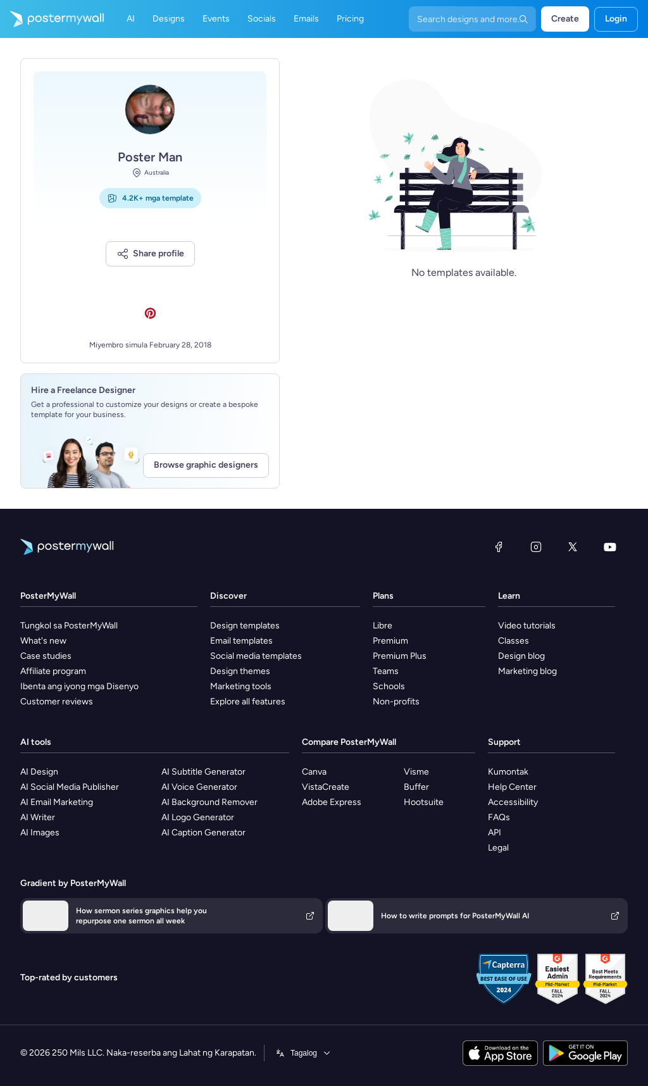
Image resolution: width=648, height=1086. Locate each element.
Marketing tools (240, 686)
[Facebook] (498, 546)
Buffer (416, 787)
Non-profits (396, 701)
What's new (43, 640)
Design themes (240, 671)
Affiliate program (53, 671)
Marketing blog (527, 671)
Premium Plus (400, 656)
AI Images (39, 832)
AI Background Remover (209, 802)
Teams (386, 671)
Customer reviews (56, 701)
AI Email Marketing (56, 802)
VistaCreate (325, 787)
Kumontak (508, 771)
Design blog (521, 656)
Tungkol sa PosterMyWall (69, 625)
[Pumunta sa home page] (52, 19)
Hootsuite (424, 802)
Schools (389, 686)
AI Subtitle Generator (203, 771)
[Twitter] (572, 546)
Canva (314, 771)
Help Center (512, 787)
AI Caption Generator (203, 832)
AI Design (39, 771)
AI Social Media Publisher (69, 787)
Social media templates (256, 656)
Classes (513, 640)
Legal (498, 847)
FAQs (499, 817)
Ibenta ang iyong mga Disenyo (79, 686)
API (494, 832)
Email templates (241, 640)
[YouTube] (610, 546)
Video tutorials (527, 625)
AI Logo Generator (197, 817)
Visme (416, 771)
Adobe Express (331, 802)
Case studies (46, 656)
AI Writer (37, 817)
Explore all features (247, 701)
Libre (382, 625)
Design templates (245, 625)
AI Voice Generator (199, 787)
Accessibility (513, 802)
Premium (390, 640)
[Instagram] (536, 546)
